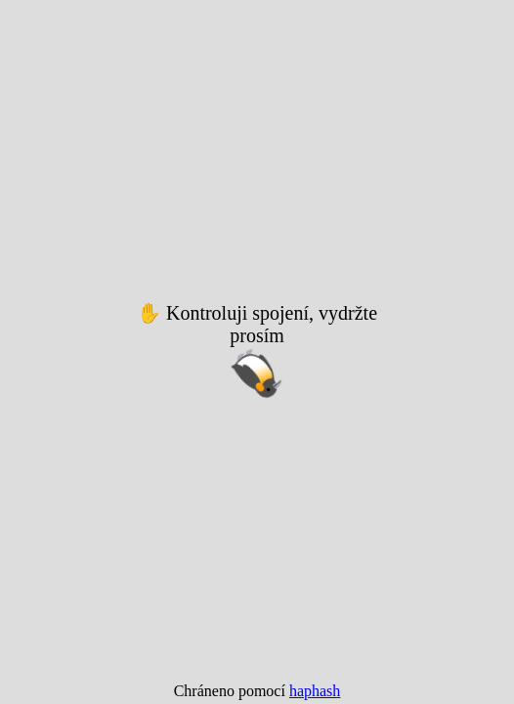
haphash (314, 690)
